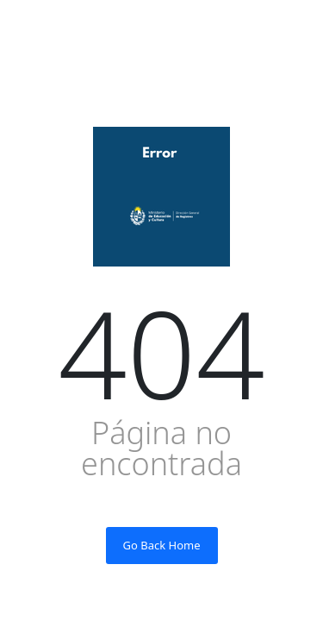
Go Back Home (162, 545)
